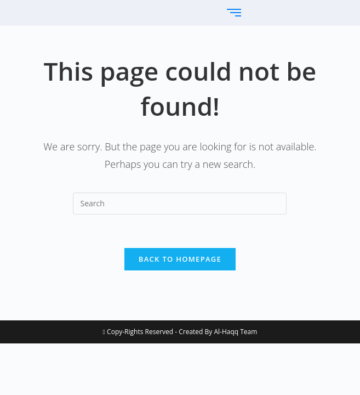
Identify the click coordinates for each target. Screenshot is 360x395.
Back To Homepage (180, 259)
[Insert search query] (180, 204)
